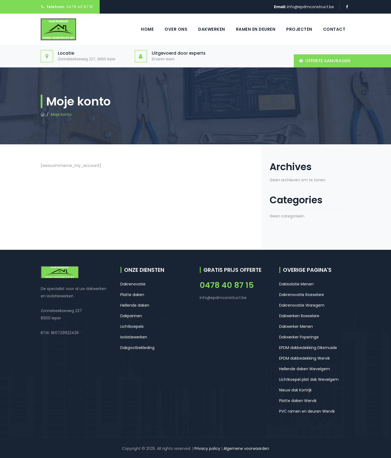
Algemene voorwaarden (246, 448)
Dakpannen (131, 316)
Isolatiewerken (133, 337)
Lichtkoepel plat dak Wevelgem (309, 379)
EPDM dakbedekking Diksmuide (308, 347)
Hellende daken (134, 305)
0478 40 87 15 (79, 7)
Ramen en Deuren (256, 29)
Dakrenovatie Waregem (301, 305)
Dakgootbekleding (137, 347)
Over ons (176, 29)
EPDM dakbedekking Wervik (304, 358)
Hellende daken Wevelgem (304, 369)
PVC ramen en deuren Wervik (307, 411)
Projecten (299, 29)
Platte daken (132, 294)
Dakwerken (211, 29)
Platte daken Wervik (298, 400)
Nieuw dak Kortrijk (295, 390)
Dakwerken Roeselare (299, 316)
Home (147, 29)
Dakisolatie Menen (296, 284)
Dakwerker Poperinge (299, 337)
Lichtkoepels (132, 326)
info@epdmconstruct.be (310, 7)
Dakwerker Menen (296, 326)
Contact (334, 29)
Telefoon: (55, 7)
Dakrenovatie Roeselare (301, 294)
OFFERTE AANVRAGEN (327, 61)
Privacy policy (207, 448)
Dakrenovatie (133, 284)
